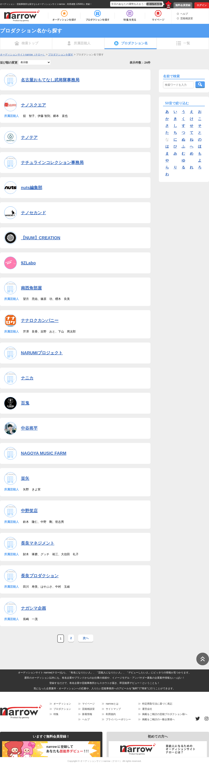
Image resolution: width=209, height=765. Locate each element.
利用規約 (111, 714)
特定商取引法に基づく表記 (157, 703)
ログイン (202, 5)
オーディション (62, 703)
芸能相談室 (186, 18)
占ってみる (154, 4)
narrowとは (112, 703)
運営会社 (147, 708)
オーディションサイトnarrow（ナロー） (101, 761)
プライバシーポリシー (118, 719)
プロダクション (62, 708)
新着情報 (87, 714)
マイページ (88, 703)
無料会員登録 (182, 5)
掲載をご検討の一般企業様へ (158, 719)
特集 (56, 714)
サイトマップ (113, 708)
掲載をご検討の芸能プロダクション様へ (164, 714)
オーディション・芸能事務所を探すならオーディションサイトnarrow (32, 4)
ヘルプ (184, 13)
